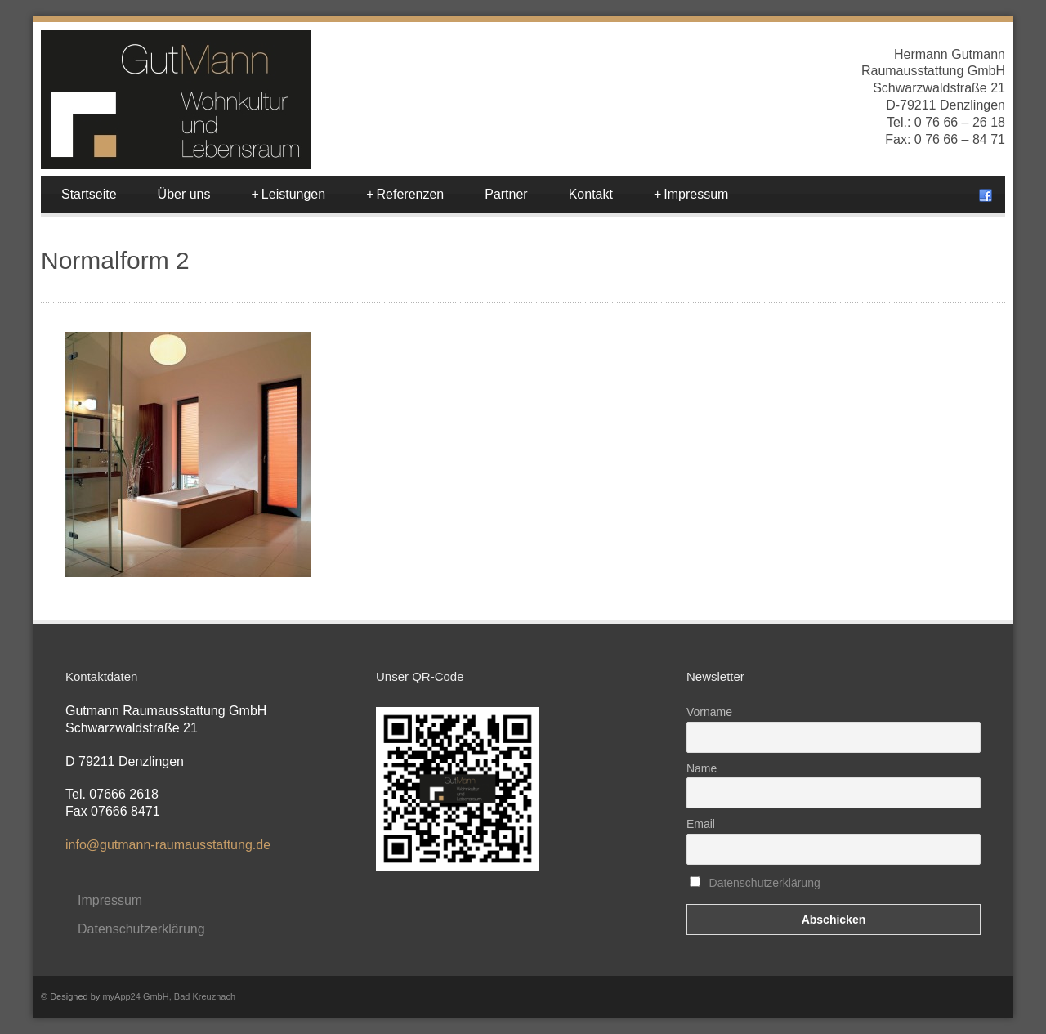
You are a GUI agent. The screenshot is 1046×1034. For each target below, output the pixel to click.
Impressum (691, 194)
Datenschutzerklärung (141, 929)
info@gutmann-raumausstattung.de (167, 845)
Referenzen (405, 194)
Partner (506, 194)
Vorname (709, 711)
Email (700, 823)
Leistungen (289, 194)
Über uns (184, 194)
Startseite (89, 194)
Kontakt (591, 194)
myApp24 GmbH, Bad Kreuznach (168, 996)
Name (701, 768)
